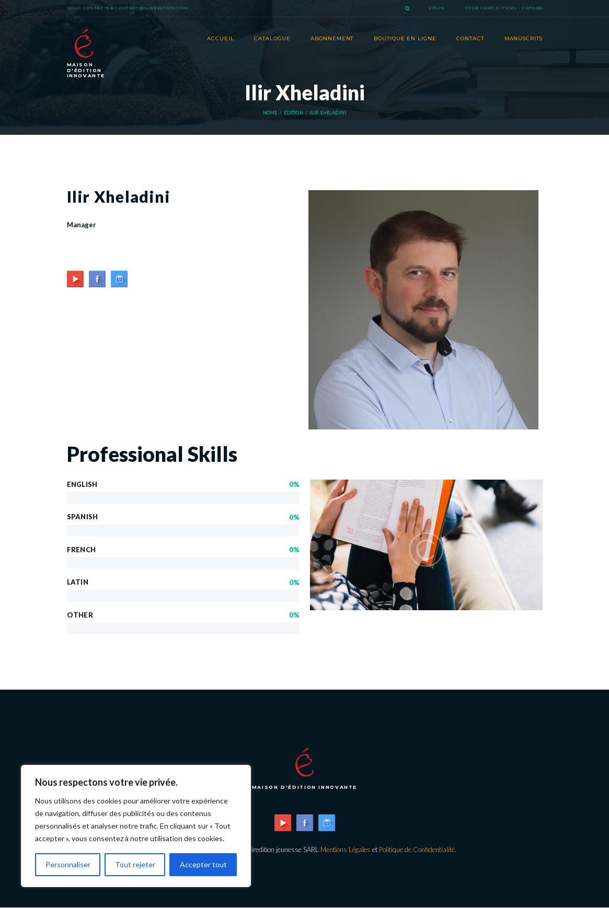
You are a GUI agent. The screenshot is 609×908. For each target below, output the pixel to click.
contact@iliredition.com (151, 7)
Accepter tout (203, 864)
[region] (136, 826)
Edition (293, 112)
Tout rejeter (135, 864)
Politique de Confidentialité (417, 849)
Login (436, 7)
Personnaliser (67, 864)
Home (270, 112)
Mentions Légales (345, 849)
